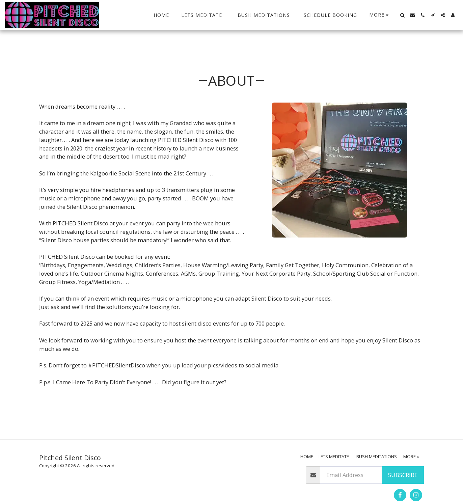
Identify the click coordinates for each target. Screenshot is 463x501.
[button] (402, 15)
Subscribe (402, 475)
